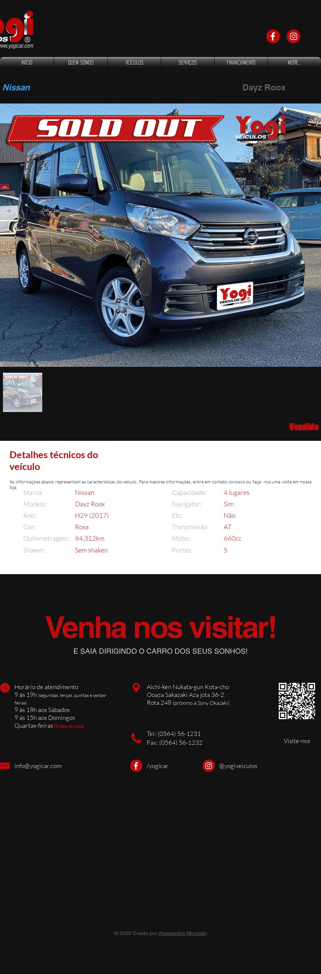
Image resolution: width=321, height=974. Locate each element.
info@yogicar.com (38, 766)
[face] (273, 36)
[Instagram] (293, 36)
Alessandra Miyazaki (183, 933)
